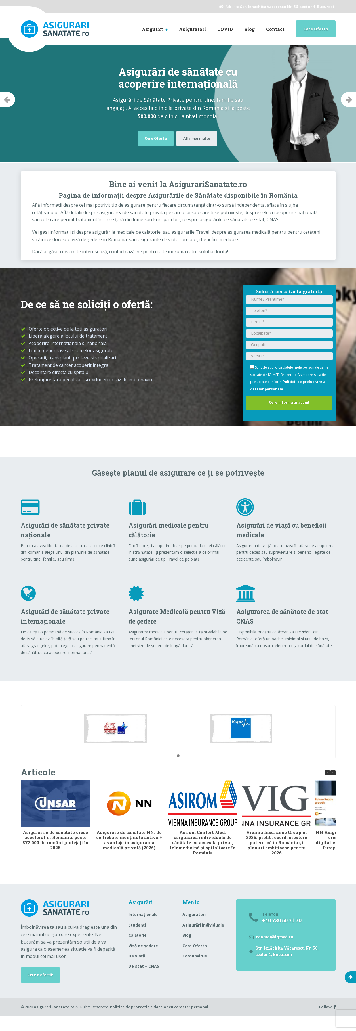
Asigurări (153, 29)
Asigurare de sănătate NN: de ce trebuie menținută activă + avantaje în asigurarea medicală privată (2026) (129, 853)
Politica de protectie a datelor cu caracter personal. (159, 1022)
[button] (178, 769)
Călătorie (138, 948)
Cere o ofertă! (42, 989)
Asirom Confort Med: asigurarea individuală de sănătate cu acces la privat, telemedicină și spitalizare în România (203, 856)
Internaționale (143, 928)
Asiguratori (192, 29)
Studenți (137, 938)
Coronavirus (194, 969)
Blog (249, 29)
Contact (275, 29)
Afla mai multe (199, 138)
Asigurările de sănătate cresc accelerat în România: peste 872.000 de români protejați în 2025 (55, 853)
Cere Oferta (316, 29)
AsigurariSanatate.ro (54, 1022)
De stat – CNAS (144, 979)
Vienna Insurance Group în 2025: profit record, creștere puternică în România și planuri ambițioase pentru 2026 (276, 856)
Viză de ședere (143, 959)
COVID (225, 29)
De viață (137, 969)
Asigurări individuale (203, 938)
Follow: (327, 1022)
